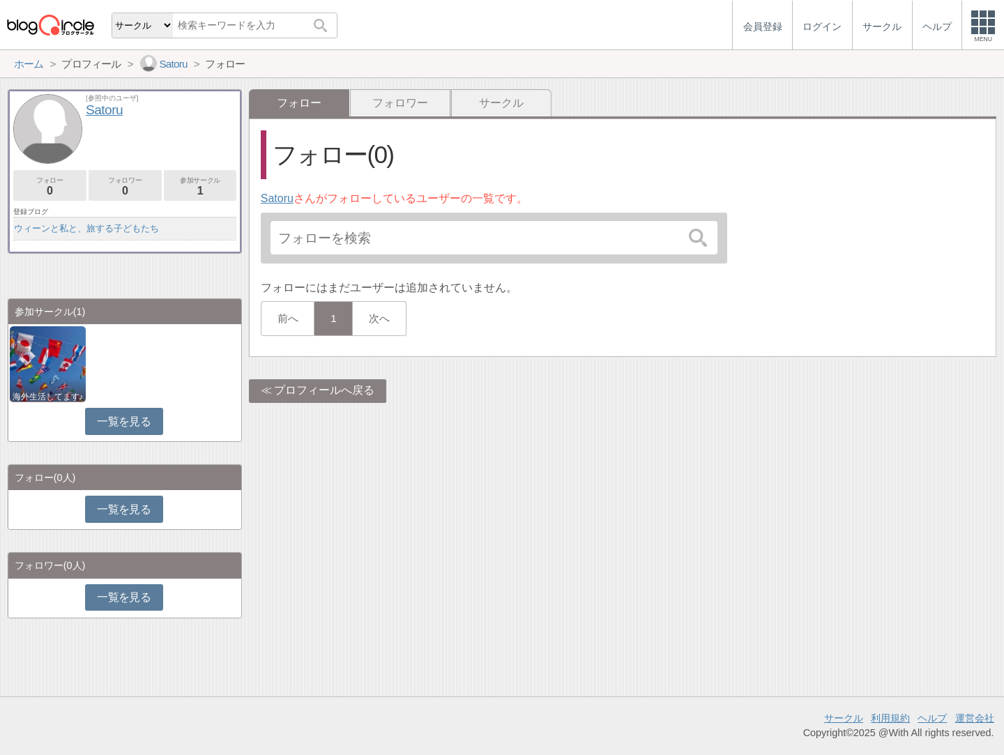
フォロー (49, 186)
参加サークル (200, 186)
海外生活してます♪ (48, 396)
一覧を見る (124, 421)
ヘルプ (932, 718)
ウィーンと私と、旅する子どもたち (86, 228)
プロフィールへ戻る (324, 390)
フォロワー (400, 103)
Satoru (277, 198)
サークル (501, 103)
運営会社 (974, 718)
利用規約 (890, 718)
